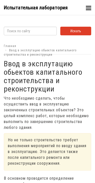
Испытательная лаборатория (36, 8)
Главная (10, 46)
